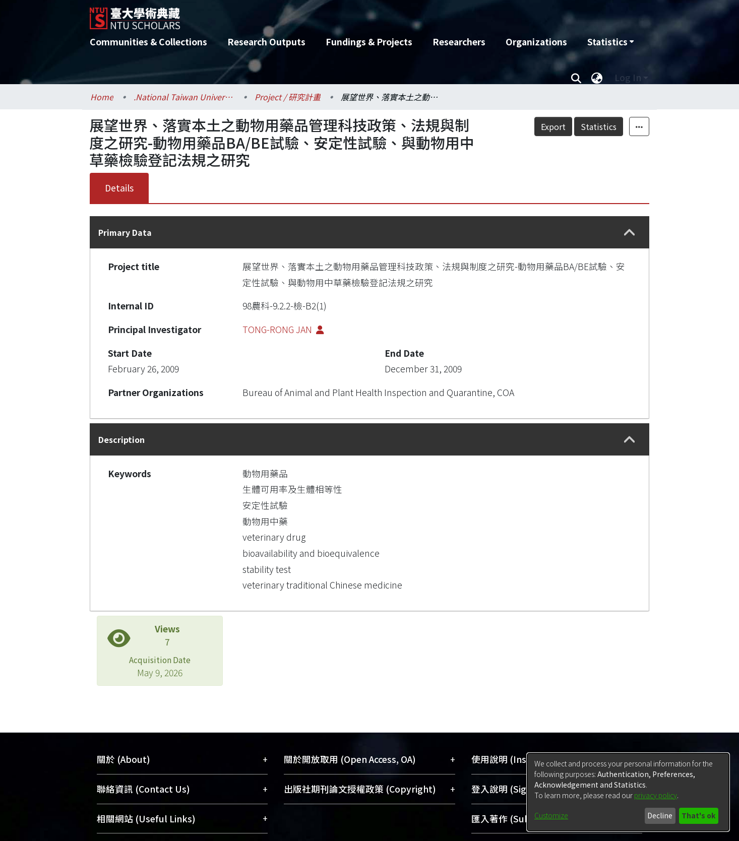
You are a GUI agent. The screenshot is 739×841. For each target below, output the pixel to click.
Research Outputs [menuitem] (266, 41)
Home (101, 97)
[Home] (315, 14)
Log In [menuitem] (627, 77)
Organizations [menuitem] (536, 41)
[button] (629, 232)
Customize (551, 815)
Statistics (599, 126)
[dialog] (628, 792)
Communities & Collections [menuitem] (148, 41)
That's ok (698, 815)
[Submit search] (576, 78)
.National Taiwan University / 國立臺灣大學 (184, 97)
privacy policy (655, 795)
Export (553, 126)
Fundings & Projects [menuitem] (369, 41)
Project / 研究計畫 (288, 97)
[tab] (369, 232)
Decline (659, 815)
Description (121, 439)
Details (119, 187)
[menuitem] (610, 41)
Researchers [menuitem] (459, 41)
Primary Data (125, 232)
